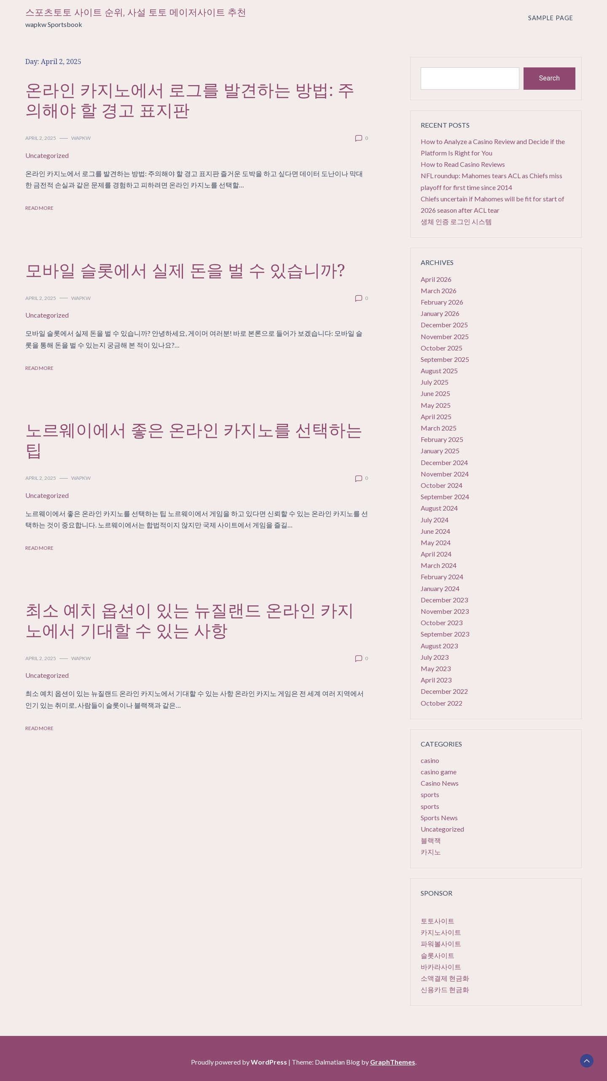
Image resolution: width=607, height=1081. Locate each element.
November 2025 (445, 336)
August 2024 (439, 508)
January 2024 (440, 588)
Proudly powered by (239, 1062)
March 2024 (439, 565)
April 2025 (436, 416)
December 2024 (444, 462)
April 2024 (436, 554)
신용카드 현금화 (445, 989)
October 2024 (441, 485)
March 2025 (439, 428)
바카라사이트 (441, 967)
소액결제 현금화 (445, 978)
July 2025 (435, 382)
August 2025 (439, 371)
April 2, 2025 (40, 138)
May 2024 (436, 542)
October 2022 (441, 703)
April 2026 (436, 279)
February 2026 (442, 302)
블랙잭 (431, 840)
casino (430, 760)
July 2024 (435, 520)
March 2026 (439, 290)
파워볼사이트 (441, 943)
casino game (439, 772)
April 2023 (436, 680)
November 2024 (445, 474)
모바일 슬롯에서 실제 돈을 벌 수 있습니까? (185, 269)
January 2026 (440, 313)
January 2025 (440, 451)
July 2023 (435, 657)
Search (549, 78)
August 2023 (439, 646)
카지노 (431, 852)
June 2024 (435, 531)
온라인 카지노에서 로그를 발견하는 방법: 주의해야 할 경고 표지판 (190, 99)
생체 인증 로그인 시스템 (456, 221)
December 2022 (444, 691)
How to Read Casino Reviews (463, 164)
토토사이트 (437, 921)
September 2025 (445, 359)
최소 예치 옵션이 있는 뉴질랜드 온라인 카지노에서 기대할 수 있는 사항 (189, 620)
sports (430, 794)
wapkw (81, 138)
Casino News (440, 783)
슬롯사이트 (437, 955)
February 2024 (442, 577)
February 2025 (442, 439)
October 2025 (441, 348)
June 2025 (435, 393)
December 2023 (444, 600)
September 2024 (445, 496)
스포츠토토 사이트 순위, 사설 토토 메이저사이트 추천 (135, 12)
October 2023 (441, 622)
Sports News (439, 817)
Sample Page (550, 17)
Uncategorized (47, 155)
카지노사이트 (441, 932)
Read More (39, 208)
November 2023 (445, 611)
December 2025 (444, 325)
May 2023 (436, 668)
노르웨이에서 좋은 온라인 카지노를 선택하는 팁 (194, 439)
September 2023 (445, 634)
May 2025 (436, 405)
